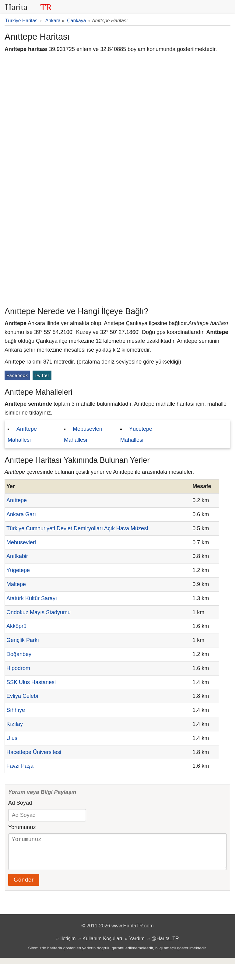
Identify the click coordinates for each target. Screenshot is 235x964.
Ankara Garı (21, 514)
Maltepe (16, 584)
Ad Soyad (20, 803)
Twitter (41, 375)
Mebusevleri (21, 542)
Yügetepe (18, 570)
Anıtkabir (17, 556)
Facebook (17, 375)
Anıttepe (16, 500)
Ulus (11, 738)
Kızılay (14, 724)
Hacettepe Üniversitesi (33, 752)
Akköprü (16, 626)
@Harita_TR (165, 944)
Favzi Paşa (19, 766)
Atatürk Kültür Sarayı (31, 598)
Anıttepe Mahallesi (22, 434)
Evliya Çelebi (22, 696)
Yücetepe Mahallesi (136, 434)
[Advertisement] (117, 258)
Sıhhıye (15, 710)
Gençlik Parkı (22, 640)
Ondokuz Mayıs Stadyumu (38, 612)
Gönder (24, 886)
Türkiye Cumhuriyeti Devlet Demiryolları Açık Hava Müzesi (77, 528)
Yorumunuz (22, 827)
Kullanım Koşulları (102, 944)
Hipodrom (18, 668)
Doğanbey (18, 654)
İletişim (67, 944)
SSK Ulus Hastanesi (31, 682)
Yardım (137, 944)
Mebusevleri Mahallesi (83, 434)
